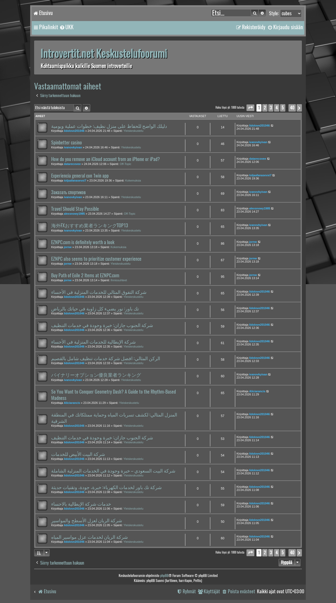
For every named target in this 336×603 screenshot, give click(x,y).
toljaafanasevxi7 (75, 180)
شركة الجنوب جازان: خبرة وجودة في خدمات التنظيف (102, 325)
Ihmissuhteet (119, 280)
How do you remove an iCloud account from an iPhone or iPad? (105, 159)
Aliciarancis (72, 402)
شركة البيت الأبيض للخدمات (78, 454)
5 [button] (283, 107)
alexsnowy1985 (74, 213)
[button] (250, 107)
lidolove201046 (74, 130)
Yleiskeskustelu (133, 130)
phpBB (164, 575)
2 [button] (265, 107)
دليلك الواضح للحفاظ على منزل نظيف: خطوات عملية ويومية (109, 126)
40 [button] (292, 107)
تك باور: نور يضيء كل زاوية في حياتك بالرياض (95, 308)
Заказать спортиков (68, 192)
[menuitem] (66, 27)
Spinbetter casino (66, 142)
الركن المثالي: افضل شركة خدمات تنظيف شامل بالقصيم (105, 358)
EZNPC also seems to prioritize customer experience (96, 259)
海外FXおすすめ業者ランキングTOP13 (89, 225)
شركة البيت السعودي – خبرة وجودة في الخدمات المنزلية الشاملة (113, 471)
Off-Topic (125, 163)
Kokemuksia (133, 180)
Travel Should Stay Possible (75, 209)
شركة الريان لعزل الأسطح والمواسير (86, 520)
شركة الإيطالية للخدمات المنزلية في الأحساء (93, 342)
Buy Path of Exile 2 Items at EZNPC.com (85, 275)
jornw (67, 247)
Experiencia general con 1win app (80, 176)
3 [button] (271, 107)
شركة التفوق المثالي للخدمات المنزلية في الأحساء (98, 292)
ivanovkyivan (73, 147)
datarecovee (72, 163)
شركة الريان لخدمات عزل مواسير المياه (89, 537)
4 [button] (277, 107)
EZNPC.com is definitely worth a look (82, 242)
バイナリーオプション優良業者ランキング (96, 375)
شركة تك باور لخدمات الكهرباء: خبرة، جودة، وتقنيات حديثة (106, 487)
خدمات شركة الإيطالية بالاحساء (81, 504)
